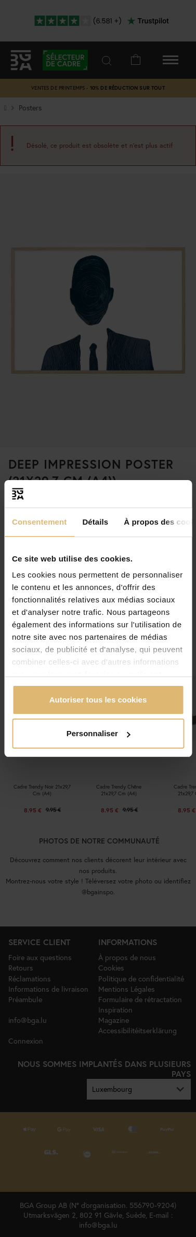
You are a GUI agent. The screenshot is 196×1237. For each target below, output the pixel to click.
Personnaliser (98, 733)
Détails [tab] (95, 521)
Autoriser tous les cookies (98, 699)
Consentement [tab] (39, 521)
